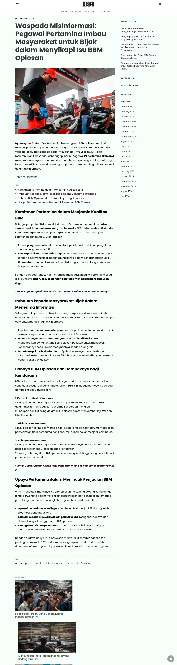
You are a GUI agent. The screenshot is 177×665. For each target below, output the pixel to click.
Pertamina (57, 563)
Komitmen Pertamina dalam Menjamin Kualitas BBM (50, 189)
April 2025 (125, 161)
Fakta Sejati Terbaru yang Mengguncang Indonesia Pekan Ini (37, 608)
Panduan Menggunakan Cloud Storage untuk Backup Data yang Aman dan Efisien (139, 66)
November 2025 (128, 126)
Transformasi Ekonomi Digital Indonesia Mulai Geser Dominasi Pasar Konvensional (37, 644)
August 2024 (127, 191)
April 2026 (125, 101)
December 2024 (128, 181)
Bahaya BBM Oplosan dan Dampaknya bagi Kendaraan (52, 198)
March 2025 (126, 166)
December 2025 (128, 121)
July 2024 (125, 196)
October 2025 (127, 131)
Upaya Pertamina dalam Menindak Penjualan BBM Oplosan (54, 202)
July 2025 (125, 146)
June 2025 (125, 151)
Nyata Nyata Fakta (27, 143)
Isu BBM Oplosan (23, 563)
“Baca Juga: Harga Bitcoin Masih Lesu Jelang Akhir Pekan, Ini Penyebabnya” (64, 291)
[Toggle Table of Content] (17, 185)
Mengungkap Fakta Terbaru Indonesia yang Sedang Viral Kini (85, 608)
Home (64, 11)
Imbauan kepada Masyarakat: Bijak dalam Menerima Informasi (57, 194)
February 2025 (127, 171)
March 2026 (126, 106)
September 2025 (128, 136)
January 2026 (127, 116)
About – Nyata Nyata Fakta (83, 11)
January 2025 (127, 176)
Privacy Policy (106, 11)
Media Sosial (42, 563)
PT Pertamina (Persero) (78, 563)
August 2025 (127, 141)
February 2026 (127, 111)
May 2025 (125, 156)
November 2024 (128, 186)
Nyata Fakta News (25, 18)
